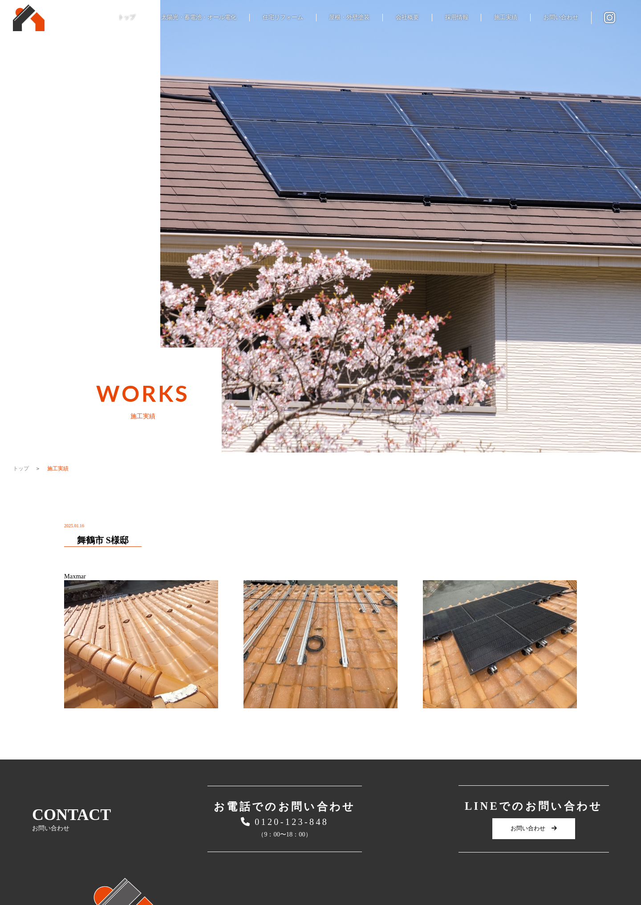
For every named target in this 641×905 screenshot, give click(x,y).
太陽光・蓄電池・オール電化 (198, 17)
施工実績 (505, 17)
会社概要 (407, 17)
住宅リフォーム (283, 17)
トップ (126, 17)
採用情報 (456, 17)
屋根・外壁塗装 (349, 17)
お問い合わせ (561, 17)
